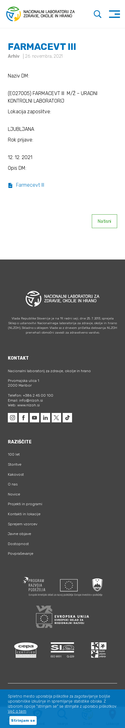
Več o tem (17, 711)
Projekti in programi (25, 504)
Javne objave (19, 534)
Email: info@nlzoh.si (25, 400)
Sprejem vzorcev (22, 524)
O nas (13, 484)
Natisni (104, 221)
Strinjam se (23, 720)
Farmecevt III (26, 185)
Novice (14, 494)
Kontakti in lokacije (24, 514)
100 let (14, 454)
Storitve (14, 464)
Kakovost (16, 474)
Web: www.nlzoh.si (24, 405)
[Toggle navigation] (114, 14)
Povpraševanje (20, 553)
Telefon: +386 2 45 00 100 (30, 395)
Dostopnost (18, 544)
